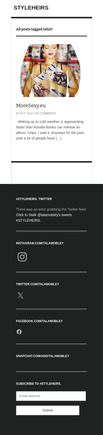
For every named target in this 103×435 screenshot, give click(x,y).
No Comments (45, 113)
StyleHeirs (31, 8)
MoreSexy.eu (31, 106)
